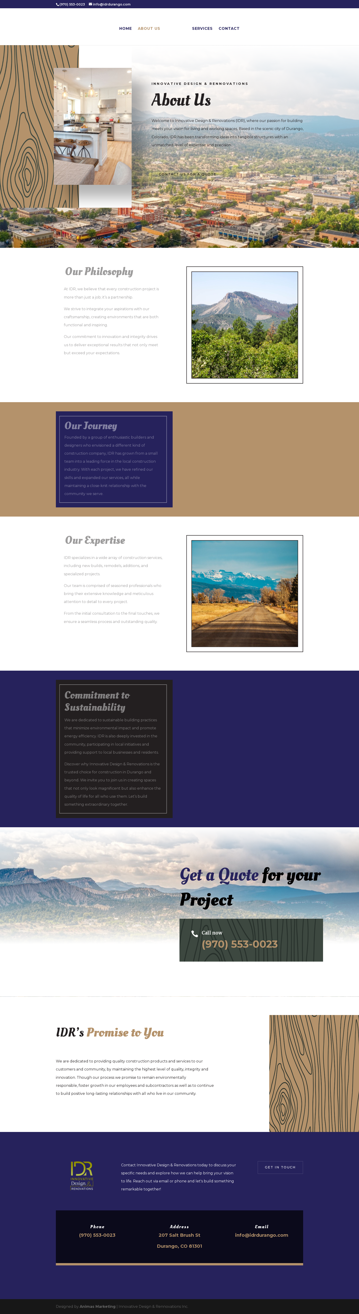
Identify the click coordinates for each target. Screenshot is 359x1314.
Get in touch (280, 1167)
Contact (229, 29)
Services (202, 29)
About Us (149, 29)
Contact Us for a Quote (187, 174)
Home (125, 29)
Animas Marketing (98, 1306)
